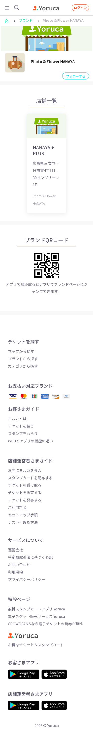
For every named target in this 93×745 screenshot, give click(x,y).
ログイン (80, 7)
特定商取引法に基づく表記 (30, 557)
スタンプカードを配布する (30, 477)
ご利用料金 (17, 507)
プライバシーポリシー (26, 579)
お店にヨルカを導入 (24, 470)
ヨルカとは (17, 418)
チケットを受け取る (24, 485)
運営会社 (15, 549)
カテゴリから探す (23, 366)
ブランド (26, 20)
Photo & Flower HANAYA (53, 61)
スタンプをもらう (23, 433)
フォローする (75, 76)
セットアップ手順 (23, 514)
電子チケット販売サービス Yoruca (36, 616)
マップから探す (21, 351)
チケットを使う (21, 426)
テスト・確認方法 (23, 522)
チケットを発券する (24, 500)
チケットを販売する (24, 492)
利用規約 (15, 572)
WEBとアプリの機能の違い (30, 440)
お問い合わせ (19, 564)
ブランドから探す (23, 358)
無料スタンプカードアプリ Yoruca (36, 608)
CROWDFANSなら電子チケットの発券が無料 (45, 623)
